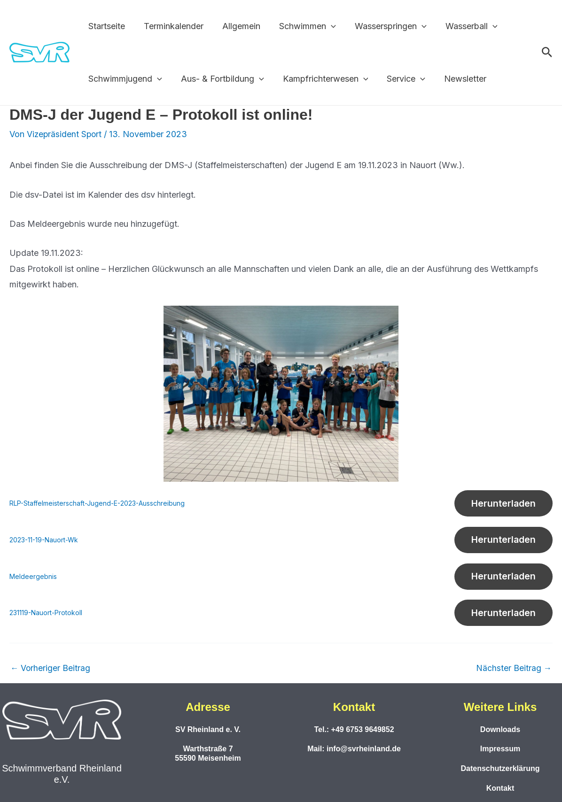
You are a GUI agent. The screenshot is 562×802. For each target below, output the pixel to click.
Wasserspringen (382, 26)
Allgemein (237, 26)
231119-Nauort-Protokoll (46, 619)
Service (399, 79)
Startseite (105, 26)
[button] (547, 53)
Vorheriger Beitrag (50, 675)
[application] (324, 26)
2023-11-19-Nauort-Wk (44, 542)
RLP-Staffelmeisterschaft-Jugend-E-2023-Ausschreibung (100, 504)
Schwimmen (301, 26)
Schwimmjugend (124, 79)
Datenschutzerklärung (500, 768)
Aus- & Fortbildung (219, 79)
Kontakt (500, 788)
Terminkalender (171, 26)
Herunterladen (501, 504)
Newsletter (457, 79)
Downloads (500, 729)
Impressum (500, 749)
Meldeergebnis (33, 581)
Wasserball (461, 26)
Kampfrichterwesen (321, 79)
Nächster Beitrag (514, 675)
